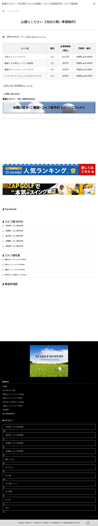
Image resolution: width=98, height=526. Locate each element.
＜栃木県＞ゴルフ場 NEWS (13, 236)
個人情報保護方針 (9, 414)
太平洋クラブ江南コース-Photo (15, 275)
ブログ (7, 508)
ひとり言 (8, 500)
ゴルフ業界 (8, 491)
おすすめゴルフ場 (9, 390)
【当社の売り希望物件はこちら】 (18, 86)
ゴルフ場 (8, 475)
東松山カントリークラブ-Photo (15, 259)
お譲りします (9, 459)
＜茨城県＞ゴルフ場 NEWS (13, 241)
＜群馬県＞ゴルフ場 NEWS (13, 231)
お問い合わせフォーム (35, 37)
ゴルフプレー (9, 467)
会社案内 (6, 410)
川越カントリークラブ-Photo (14, 270)
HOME (5, 386)
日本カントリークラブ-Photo (14, 264)
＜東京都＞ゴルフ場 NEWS (13, 246)
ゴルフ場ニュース (11, 483)
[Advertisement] (49, 142)
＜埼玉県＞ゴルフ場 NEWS (13, 226)
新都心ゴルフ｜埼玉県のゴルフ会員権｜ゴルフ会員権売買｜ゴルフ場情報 (47, 522)
